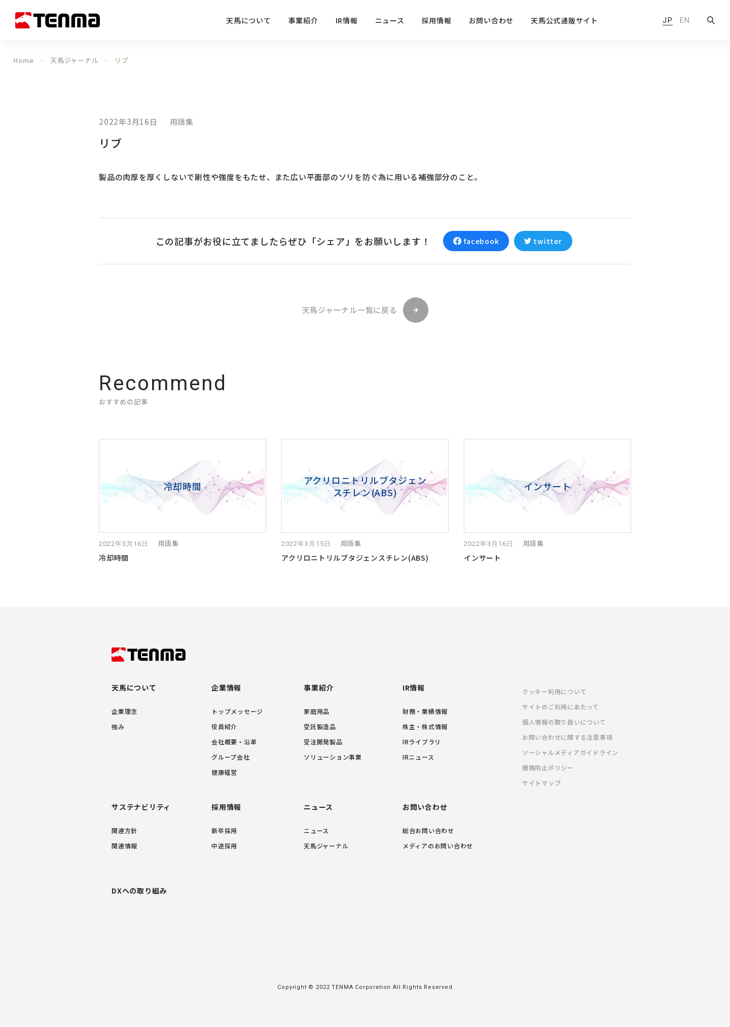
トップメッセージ (237, 711)
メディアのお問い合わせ (438, 845)
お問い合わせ (491, 21)
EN (685, 20)
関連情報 (124, 845)
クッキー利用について (554, 691)
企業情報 (226, 687)
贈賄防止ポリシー (548, 767)
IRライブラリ (422, 741)
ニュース (318, 807)
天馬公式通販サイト (564, 21)
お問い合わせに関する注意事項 (567, 737)
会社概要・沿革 (234, 741)
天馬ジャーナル (74, 60)
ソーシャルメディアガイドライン (570, 752)
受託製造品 (320, 726)
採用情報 (226, 807)
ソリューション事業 (333, 756)
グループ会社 (230, 756)
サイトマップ (541, 782)
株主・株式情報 (425, 726)
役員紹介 (224, 726)
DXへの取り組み (139, 890)
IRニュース (418, 756)
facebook (481, 241)
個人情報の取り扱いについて (564, 721)
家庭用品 (317, 711)
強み (118, 726)
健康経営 (224, 772)
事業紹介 (319, 687)
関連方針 (124, 830)
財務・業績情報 (425, 711)
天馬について (134, 687)
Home (23, 60)
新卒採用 (224, 830)
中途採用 (224, 845)
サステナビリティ (141, 807)
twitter (547, 241)
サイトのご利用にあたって (560, 706)
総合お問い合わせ (428, 830)
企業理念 (124, 711)
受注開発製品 (323, 741)
